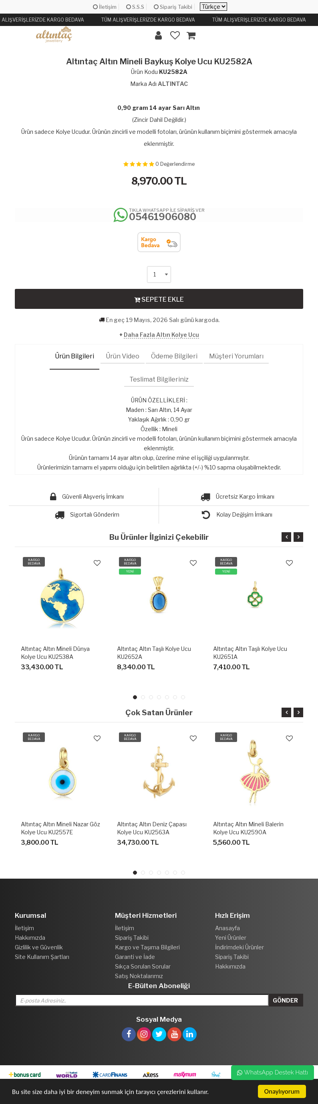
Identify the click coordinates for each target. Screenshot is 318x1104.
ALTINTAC (173, 83)
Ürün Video (122, 356)
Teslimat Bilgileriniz (159, 379)
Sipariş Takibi (173, 7)
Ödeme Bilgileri (174, 356)
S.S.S (135, 7)
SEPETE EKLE (159, 299)
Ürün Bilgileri (74, 356)
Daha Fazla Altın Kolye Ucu (161, 334)
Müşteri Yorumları (236, 356)
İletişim (105, 7)
